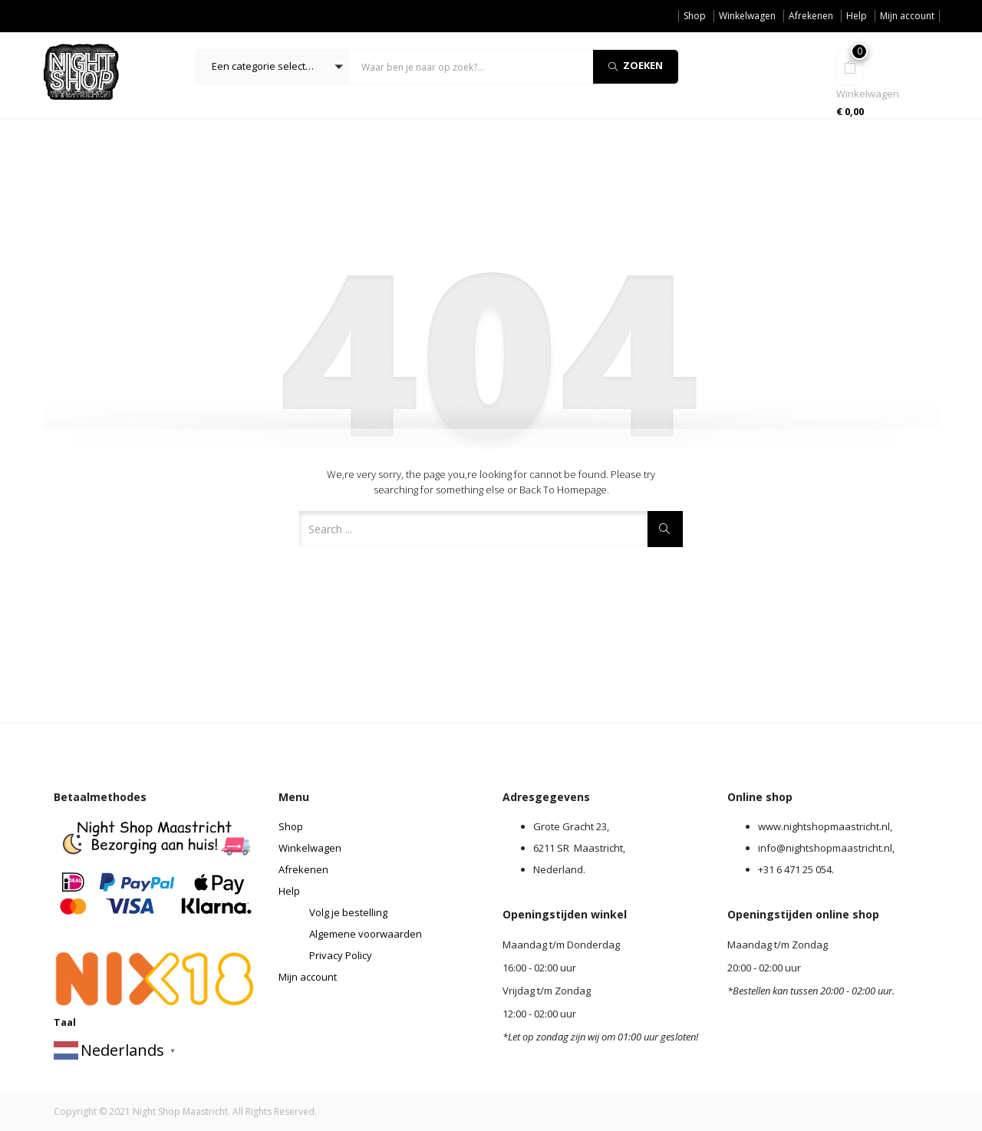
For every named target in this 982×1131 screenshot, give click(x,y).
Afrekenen (811, 15)
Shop (695, 15)
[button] (273, 67)
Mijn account (907, 15)
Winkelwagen (747, 15)
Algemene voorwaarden (365, 934)
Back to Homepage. (564, 489)
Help (856, 15)
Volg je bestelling (348, 912)
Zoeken (635, 65)
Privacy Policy (340, 955)
